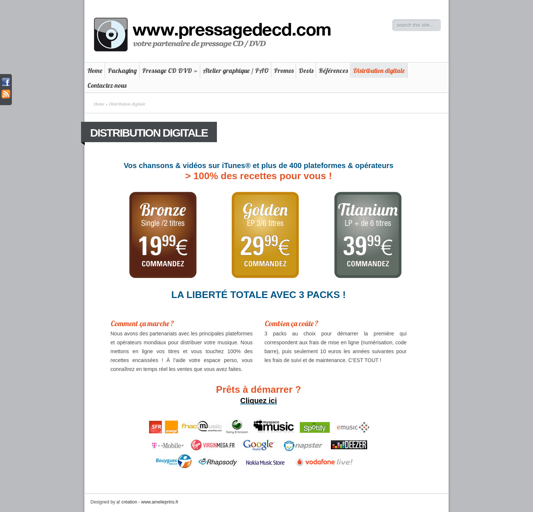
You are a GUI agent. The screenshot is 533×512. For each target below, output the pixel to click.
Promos (284, 70)
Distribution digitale (379, 70)
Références (333, 70)
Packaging (122, 70)
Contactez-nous (107, 85)
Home (95, 70)
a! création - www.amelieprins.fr (147, 502)
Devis (306, 70)
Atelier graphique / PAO (236, 70)
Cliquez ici (258, 400)
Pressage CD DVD (170, 70)
